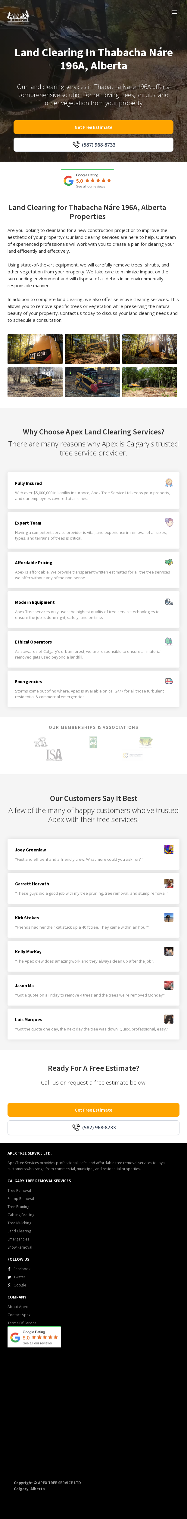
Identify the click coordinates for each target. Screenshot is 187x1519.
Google (20, 1285)
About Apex (18, 1306)
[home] (16, 15)
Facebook (22, 1268)
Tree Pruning (18, 1206)
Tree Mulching (19, 1222)
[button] (175, 12)
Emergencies (18, 1239)
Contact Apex (19, 1314)
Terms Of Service (22, 1323)
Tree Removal (19, 1190)
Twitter (19, 1277)
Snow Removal (20, 1247)
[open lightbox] (35, 349)
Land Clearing (19, 1231)
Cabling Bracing (21, 1214)
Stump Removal (21, 1198)
